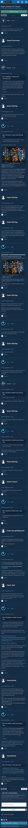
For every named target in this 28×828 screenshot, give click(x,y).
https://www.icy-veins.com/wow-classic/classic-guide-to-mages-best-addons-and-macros (12, 743)
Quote (5, 33)
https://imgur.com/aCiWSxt (7, 352)
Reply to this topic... (8, 804)
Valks (3, 8)
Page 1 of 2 (14, 15)
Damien (9, 67)
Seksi (17, 765)
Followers (14, 809)
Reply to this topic (14, 11)
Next (23, 15)
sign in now (4, 796)
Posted (6, 26)
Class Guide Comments (17, 8)
